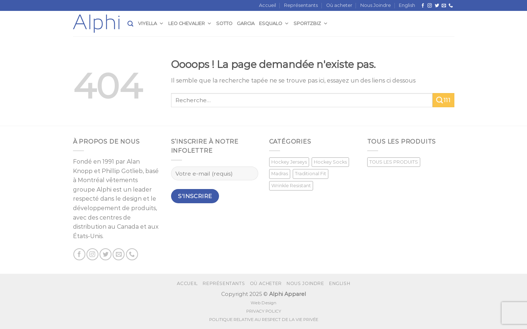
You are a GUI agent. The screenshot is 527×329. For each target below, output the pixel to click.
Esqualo (274, 23)
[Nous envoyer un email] (444, 5)
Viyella (151, 23)
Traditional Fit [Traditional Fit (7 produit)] (310, 173)
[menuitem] (407, 5)
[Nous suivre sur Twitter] (437, 5)
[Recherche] (130, 24)
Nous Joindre (375, 5)
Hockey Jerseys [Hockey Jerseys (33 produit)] (289, 162)
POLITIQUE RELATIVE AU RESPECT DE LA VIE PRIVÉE (263, 319)
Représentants (301, 5)
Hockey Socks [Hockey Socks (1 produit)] (330, 162)
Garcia (246, 23)
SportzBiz (310, 23)
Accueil (267, 5)
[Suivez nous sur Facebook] (423, 5)
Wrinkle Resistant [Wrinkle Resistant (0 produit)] (291, 185)
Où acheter (339, 5)
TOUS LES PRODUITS (393, 162)
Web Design (263, 302)
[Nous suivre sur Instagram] (429, 5)
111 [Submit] (443, 100)
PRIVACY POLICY (263, 311)
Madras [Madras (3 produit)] (279, 173)
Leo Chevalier (190, 23)
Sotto (224, 23)
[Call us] (451, 5)
